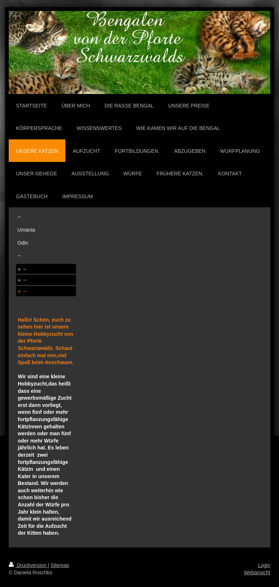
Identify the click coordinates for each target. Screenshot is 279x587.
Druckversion (28, 565)
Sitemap (59, 565)
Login (264, 565)
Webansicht (257, 572)
